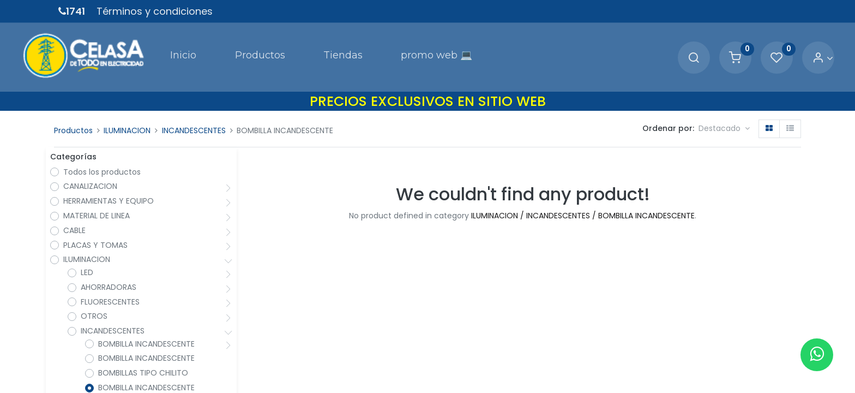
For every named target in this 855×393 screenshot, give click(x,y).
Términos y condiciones (155, 11)
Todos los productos (105, 153)
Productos (73, 108)
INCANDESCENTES (194, 108)
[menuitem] (152, 46)
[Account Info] (786, 46)
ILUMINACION (127, 108)
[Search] (657, 46)
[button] (724, 106)
